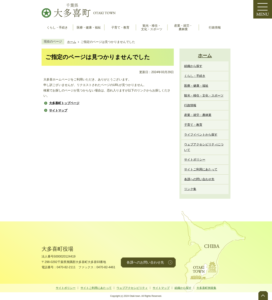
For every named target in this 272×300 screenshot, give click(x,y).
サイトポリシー (66, 287)
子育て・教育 (120, 27)
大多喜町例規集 (206, 287)
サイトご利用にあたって (96, 287)
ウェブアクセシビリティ (132, 287)
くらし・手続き (57, 27)
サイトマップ (58, 110)
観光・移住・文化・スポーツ (151, 27)
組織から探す (183, 287)
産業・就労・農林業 (183, 27)
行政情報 (215, 27)
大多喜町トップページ (64, 103)
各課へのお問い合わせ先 (145, 262)
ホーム (71, 41)
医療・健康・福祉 (89, 27)
